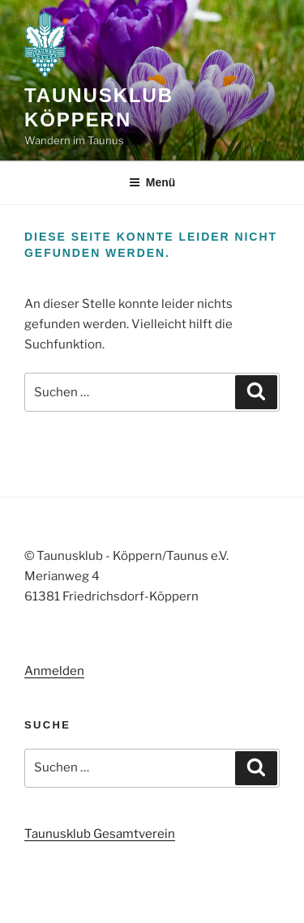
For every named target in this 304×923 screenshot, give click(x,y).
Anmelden (54, 671)
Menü (152, 182)
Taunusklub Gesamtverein (99, 834)
